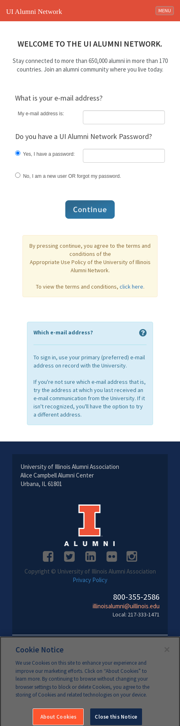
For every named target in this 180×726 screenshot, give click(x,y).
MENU (166, 10)
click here (131, 286)
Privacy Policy (90, 580)
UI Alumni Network (34, 12)
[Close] (167, 652)
